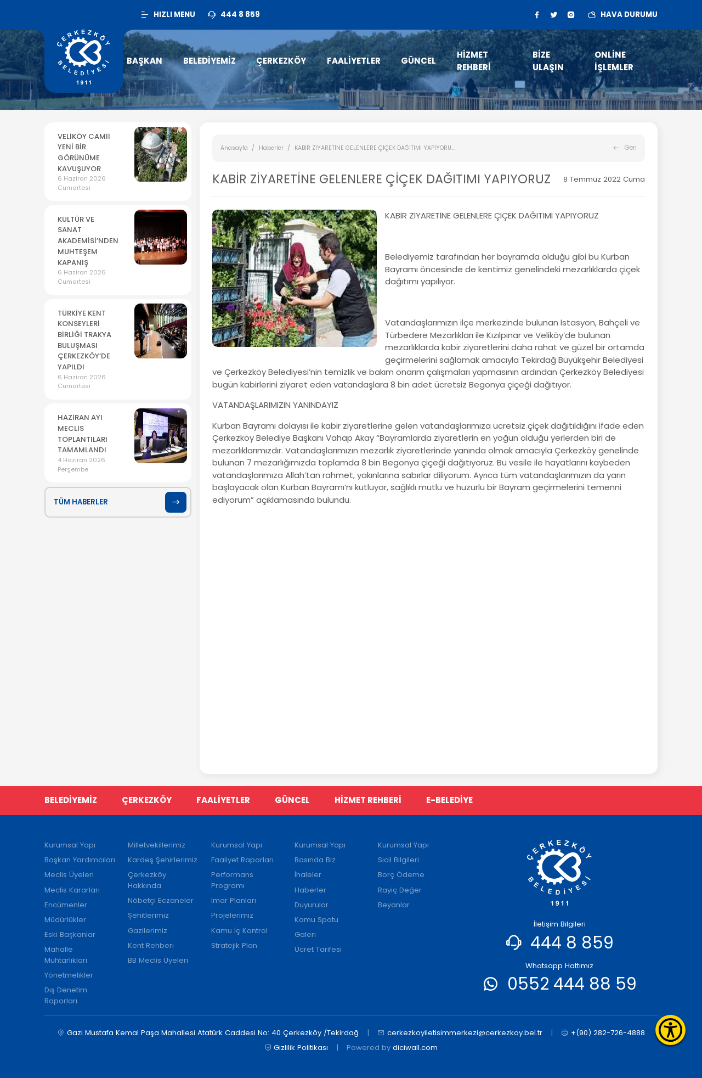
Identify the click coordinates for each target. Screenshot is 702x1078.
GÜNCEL (292, 800)
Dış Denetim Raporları (65, 995)
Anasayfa (234, 148)
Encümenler (65, 905)
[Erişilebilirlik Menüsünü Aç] (670, 1030)
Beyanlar (394, 905)
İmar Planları (233, 900)
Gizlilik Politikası (296, 1047)
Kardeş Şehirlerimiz (162, 860)
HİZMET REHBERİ (368, 800)
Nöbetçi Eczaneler (161, 900)
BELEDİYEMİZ (70, 800)
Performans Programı (232, 880)
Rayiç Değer (400, 890)
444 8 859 (572, 943)
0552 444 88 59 (572, 984)
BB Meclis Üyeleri (158, 960)
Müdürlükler (65, 919)
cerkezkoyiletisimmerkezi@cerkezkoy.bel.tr (459, 1033)
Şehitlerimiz (148, 915)
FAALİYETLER (223, 800)
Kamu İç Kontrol (239, 930)
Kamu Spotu (316, 919)
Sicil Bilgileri (398, 860)
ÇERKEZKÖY (147, 800)
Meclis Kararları (72, 890)
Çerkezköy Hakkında (147, 880)
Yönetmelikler (68, 975)
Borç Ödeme (401, 874)
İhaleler (308, 874)
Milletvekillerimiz (156, 845)
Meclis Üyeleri (69, 874)
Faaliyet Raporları (242, 860)
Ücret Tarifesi (318, 949)
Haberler (271, 148)
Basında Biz (315, 860)
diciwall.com (415, 1047)
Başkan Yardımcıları (79, 860)
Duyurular (312, 905)
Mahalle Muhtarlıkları (65, 954)
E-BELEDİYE (449, 800)
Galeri (305, 934)
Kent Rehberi (151, 945)
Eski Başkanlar (69, 934)
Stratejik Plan (234, 945)
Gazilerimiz (147, 930)
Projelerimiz (232, 915)
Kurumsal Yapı (69, 845)
